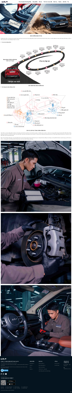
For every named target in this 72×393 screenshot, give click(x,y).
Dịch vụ (55, 1)
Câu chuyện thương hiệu (25, 1)
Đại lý (59, 1)
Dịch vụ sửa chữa (42, 367)
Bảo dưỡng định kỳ (42, 365)
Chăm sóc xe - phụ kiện (43, 369)
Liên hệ (64, 1)
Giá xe (40, 1)
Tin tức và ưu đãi (48, 1)
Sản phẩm (35, 1)
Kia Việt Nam (57, 365)
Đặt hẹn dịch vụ (41, 363)
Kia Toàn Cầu (57, 363)
